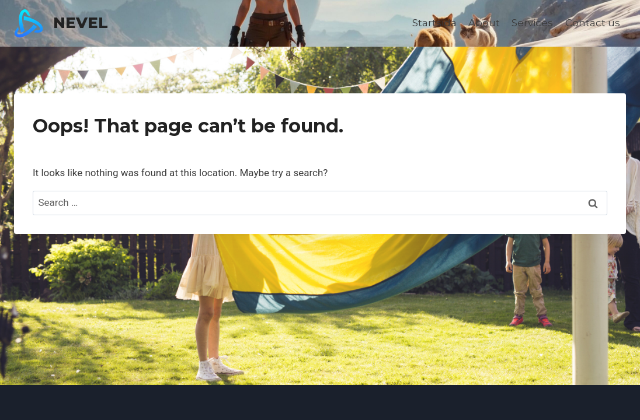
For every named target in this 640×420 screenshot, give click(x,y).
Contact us (592, 23)
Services (532, 23)
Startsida (434, 23)
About (484, 23)
